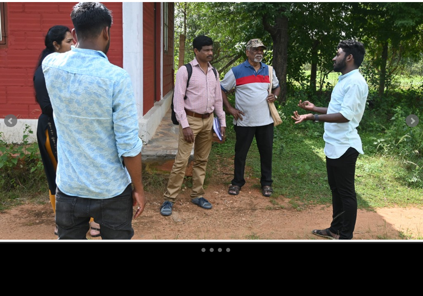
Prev (10, 120)
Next (412, 120)
